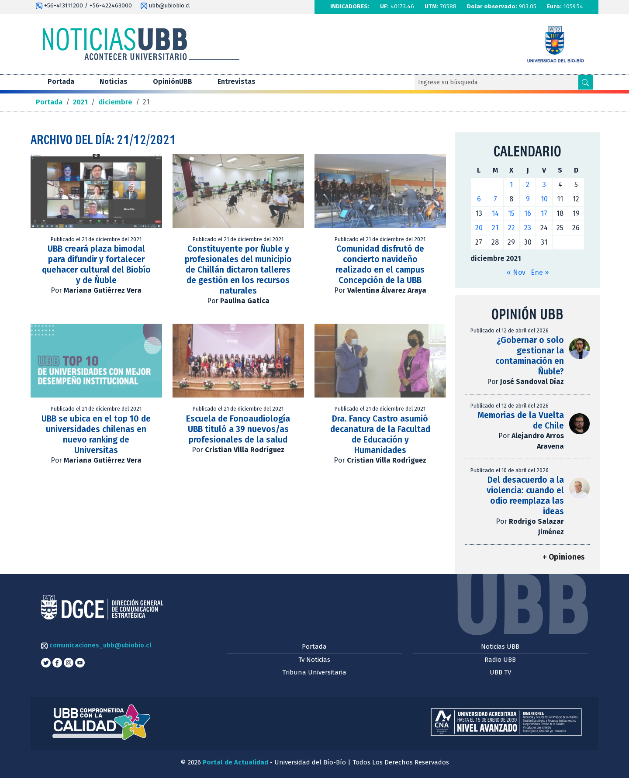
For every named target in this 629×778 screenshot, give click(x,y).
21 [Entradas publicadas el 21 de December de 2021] (495, 228)
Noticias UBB (500, 646)
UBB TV (500, 672)
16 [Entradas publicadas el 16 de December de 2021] (527, 213)
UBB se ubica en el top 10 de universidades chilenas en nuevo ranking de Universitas (96, 434)
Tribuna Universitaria (314, 672)
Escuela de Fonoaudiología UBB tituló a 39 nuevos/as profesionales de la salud (238, 429)
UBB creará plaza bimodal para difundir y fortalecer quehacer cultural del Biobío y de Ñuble (96, 264)
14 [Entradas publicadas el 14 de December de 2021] (495, 213)
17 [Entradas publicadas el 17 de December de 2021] (544, 213)
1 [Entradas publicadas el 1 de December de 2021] (511, 184)
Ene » (540, 272)
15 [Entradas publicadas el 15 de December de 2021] (511, 213)
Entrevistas (237, 81)
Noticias (114, 81)
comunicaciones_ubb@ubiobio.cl (96, 645)
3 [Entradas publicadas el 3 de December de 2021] (544, 184)
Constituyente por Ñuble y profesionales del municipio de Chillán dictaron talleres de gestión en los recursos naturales (238, 270)
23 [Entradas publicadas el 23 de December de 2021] (527, 228)
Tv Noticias (314, 660)
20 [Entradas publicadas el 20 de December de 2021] (479, 228)
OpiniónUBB (172, 81)
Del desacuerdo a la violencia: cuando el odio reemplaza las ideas (525, 495)
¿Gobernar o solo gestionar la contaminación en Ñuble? (529, 356)
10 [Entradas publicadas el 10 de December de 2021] (544, 199)
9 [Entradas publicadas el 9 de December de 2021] (528, 199)
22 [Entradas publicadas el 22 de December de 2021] (511, 228)
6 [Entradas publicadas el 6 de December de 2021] (479, 199)
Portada (61, 81)
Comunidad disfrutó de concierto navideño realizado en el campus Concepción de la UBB (380, 264)
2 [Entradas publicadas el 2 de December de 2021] (527, 184)
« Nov (516, 272)
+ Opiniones (563, 557)
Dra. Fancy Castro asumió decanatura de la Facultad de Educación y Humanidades (380, 434)
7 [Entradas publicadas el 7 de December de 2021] (495, 199)
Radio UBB (500, 660)
